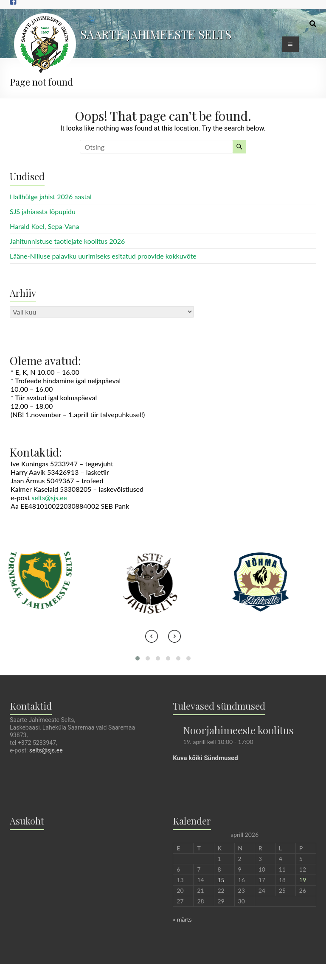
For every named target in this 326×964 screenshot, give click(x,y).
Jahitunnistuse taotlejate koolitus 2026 (67, 241)
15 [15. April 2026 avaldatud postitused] (221, 879)
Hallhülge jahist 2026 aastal (51, 196)
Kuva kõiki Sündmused (205, 758)
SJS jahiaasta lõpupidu (43, 211)
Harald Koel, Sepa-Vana (44, 226)
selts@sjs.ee (49, 497)
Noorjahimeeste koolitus (238, 730)
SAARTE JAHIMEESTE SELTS (155, 34)
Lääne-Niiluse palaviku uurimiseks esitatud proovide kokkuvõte (103, 256)
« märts (182, 919)
